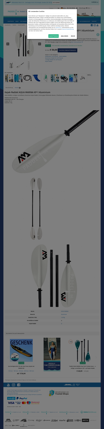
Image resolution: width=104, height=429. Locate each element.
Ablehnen (64, 36)
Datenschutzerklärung (68, 29)
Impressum (58, 27)
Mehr (73, 36)
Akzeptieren (53, 36)
